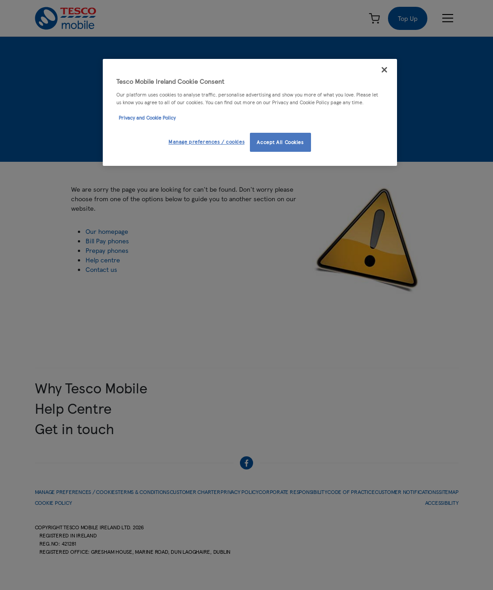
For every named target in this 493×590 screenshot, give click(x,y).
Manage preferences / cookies (206, 141)
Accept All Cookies (280, 141)
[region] (250, 112)
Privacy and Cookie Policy (147, 117)
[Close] (384, 70)
